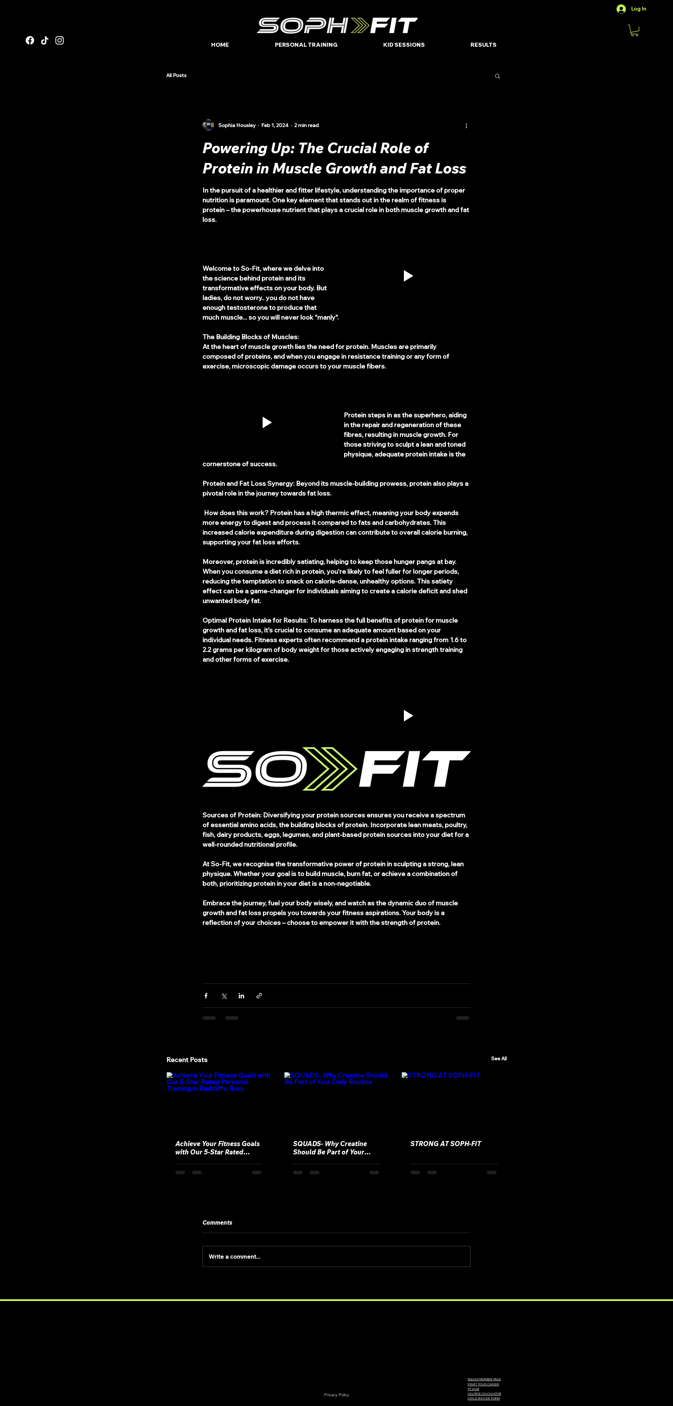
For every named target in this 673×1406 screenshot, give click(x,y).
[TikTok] (44, 40)
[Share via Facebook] (205, 995)
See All (499, 1058)
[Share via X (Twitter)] (223, 995)
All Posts (176, 75)
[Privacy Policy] (336, 1395)
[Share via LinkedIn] (241, 995)
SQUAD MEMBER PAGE (484, 1379)
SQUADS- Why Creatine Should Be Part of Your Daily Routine (330, 1148)
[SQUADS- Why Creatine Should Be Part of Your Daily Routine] (336, 1101)
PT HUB (473, 1389)
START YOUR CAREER (483, 1384)
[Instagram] (59, 40)
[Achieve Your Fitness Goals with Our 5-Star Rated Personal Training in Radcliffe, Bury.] (219, 1101)
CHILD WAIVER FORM (484, 1398)
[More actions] (466, 125)
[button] (634, 30)
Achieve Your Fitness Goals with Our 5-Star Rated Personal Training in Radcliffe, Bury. (217, 1148)
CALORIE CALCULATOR (484, 1394)
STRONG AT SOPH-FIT (445, 1144)
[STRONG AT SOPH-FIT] (454, 1101)
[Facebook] (29, 40)
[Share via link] (259, 995)
